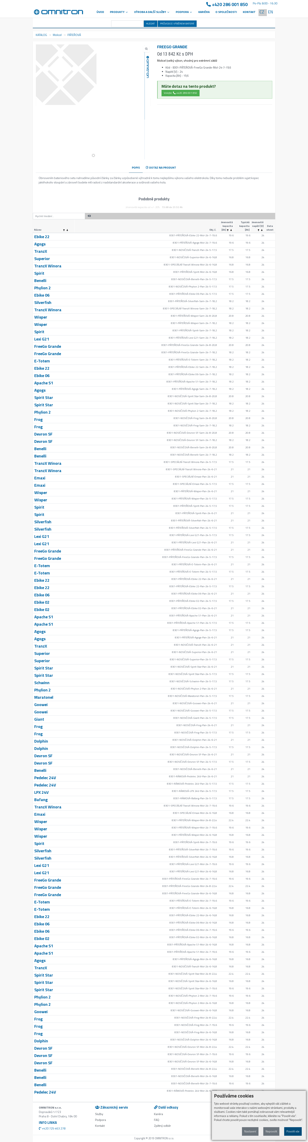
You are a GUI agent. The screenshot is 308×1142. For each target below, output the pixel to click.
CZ (262, 12)
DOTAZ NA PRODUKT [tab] (161, 167)
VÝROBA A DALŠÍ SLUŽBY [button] (152, 12)
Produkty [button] (119, 12)
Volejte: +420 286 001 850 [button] (180, 93)
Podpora (100, 1120)
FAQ (156, 1120)
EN (270, 12)
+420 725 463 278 (52, 1128)
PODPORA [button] (184, 12)
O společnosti (226, 12)
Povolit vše (292, 1131)
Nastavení (250, 1131)
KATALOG (41, 35)
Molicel (57, 35)
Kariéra (204, 12)
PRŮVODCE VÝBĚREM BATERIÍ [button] (177, 23)
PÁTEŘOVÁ (74, 35)
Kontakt (249, 12)
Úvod (100, 12)
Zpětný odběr (162, 1125)
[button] (93, 155)
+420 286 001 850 (227, 4)
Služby (99, 1114)
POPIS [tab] (136, 167)
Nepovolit (271, 1131)
